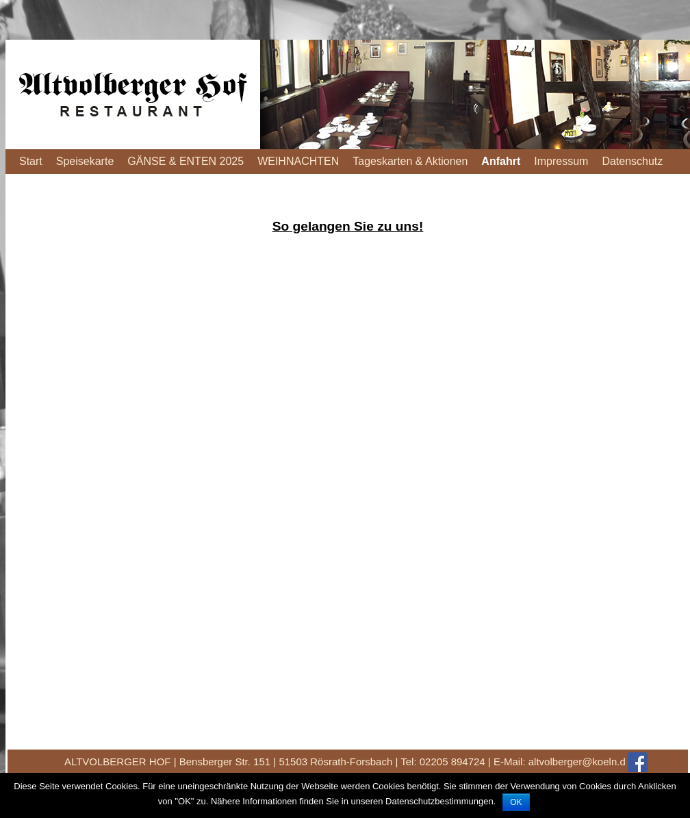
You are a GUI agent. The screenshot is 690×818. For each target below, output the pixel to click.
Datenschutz (632, 161)
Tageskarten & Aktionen (410, 161)
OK (516, 802)
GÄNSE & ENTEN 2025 (185, 161)
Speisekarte (85, 161)
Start (30, 161)
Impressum (561, 161)
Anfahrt (500, 161)
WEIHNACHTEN (298, 161)
